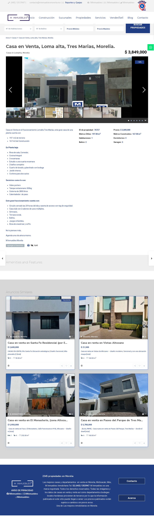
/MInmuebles (15, 495)
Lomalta (18, 53)
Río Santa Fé (15, 337)
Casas (14, 38)
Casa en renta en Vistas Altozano (102, 343)
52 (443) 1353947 (81, 487)
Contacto (142, 17)
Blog (130, 17)
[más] (19, 354)
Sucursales (65, 17)
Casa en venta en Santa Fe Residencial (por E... (37, 343)
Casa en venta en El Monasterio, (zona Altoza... (38, 421)
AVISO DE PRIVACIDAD (22, 492)
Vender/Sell (116, 17)
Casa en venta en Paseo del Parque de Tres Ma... (112, 421)
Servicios (100, 17)
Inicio (31, 17)
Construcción (46, 17)
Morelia (26, 53)
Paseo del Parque (90, 415)
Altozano (86, 337)
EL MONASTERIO (16, 415)
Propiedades (83, 17)
